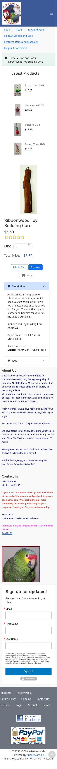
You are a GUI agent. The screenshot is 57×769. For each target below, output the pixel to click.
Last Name (11, 639)
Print (26, 275)
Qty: (7, 246)
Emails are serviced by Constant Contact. (25, 663)
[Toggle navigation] (51, 13)
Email (8, 609)
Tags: (12, 360)
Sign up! (28, 671)
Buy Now (35, 267)
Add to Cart (19, 267)
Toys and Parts (27, 58)
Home (10, 58)
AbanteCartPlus (36, 755)
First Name (11, 624)
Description (16, 286)
